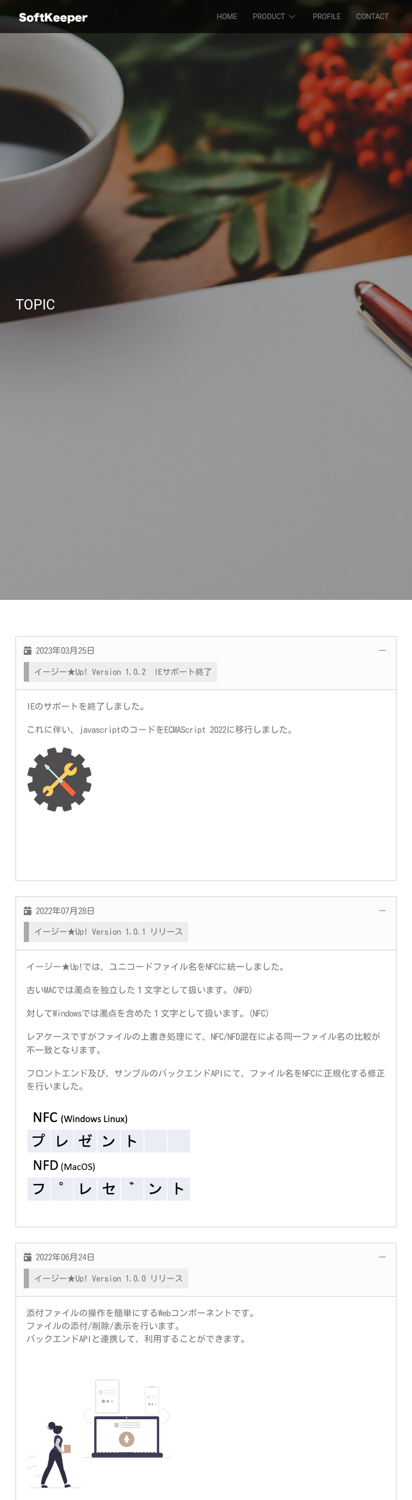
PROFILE (327, 16)
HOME (227, 16)
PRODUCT (275, 16)
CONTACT (372, 16)
